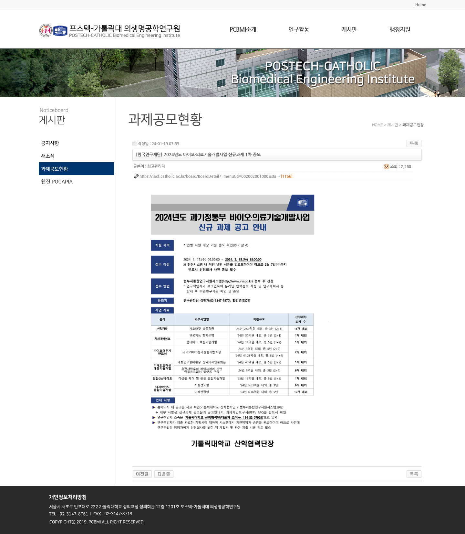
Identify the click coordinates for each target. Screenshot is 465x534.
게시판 (349, 29)
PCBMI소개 (243, 29)
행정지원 (399, 29)
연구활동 (298, 29)
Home (420, 4)
